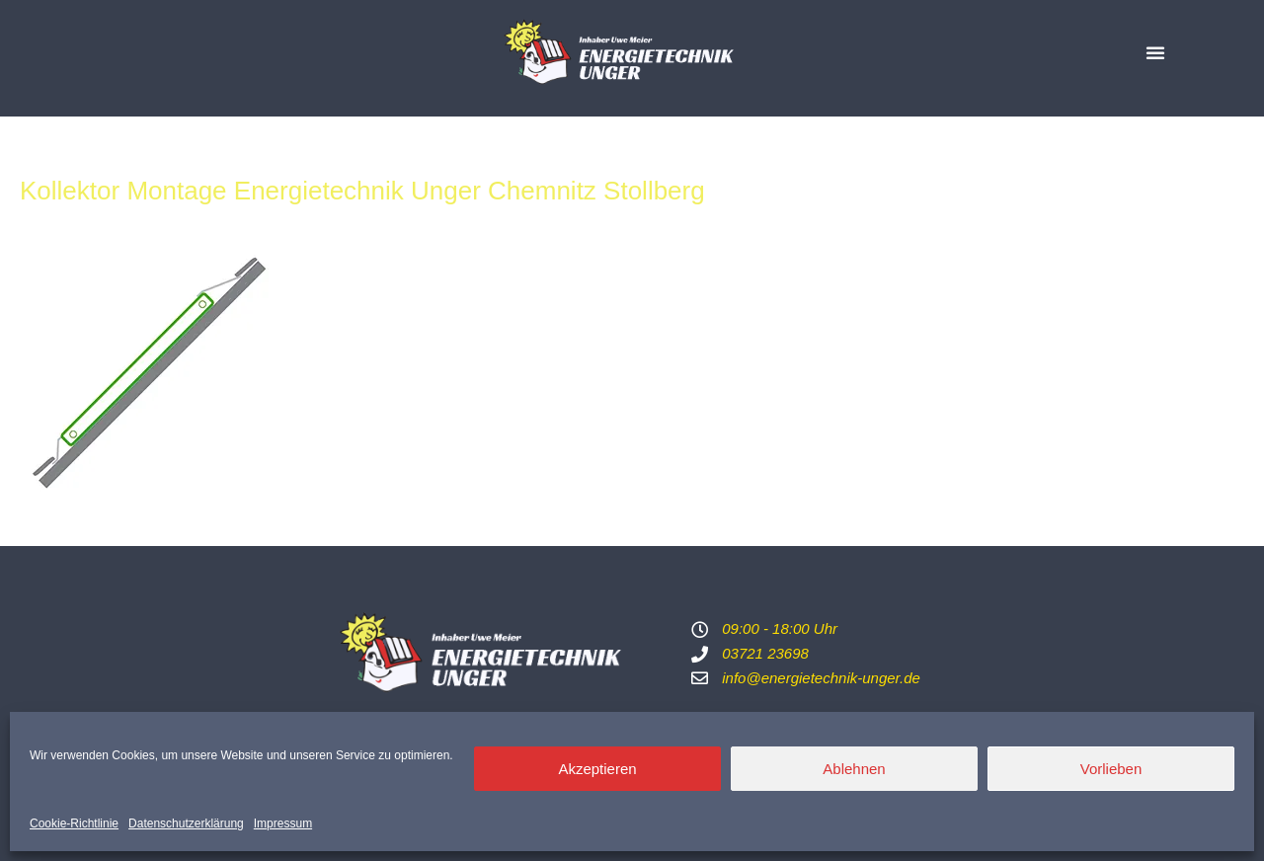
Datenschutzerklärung (186, 823)
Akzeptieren (597, 768)
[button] (1155, 52)
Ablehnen (854, 768)
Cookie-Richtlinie (74, 823)
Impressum (283, 823)
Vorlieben (1111, 768)
